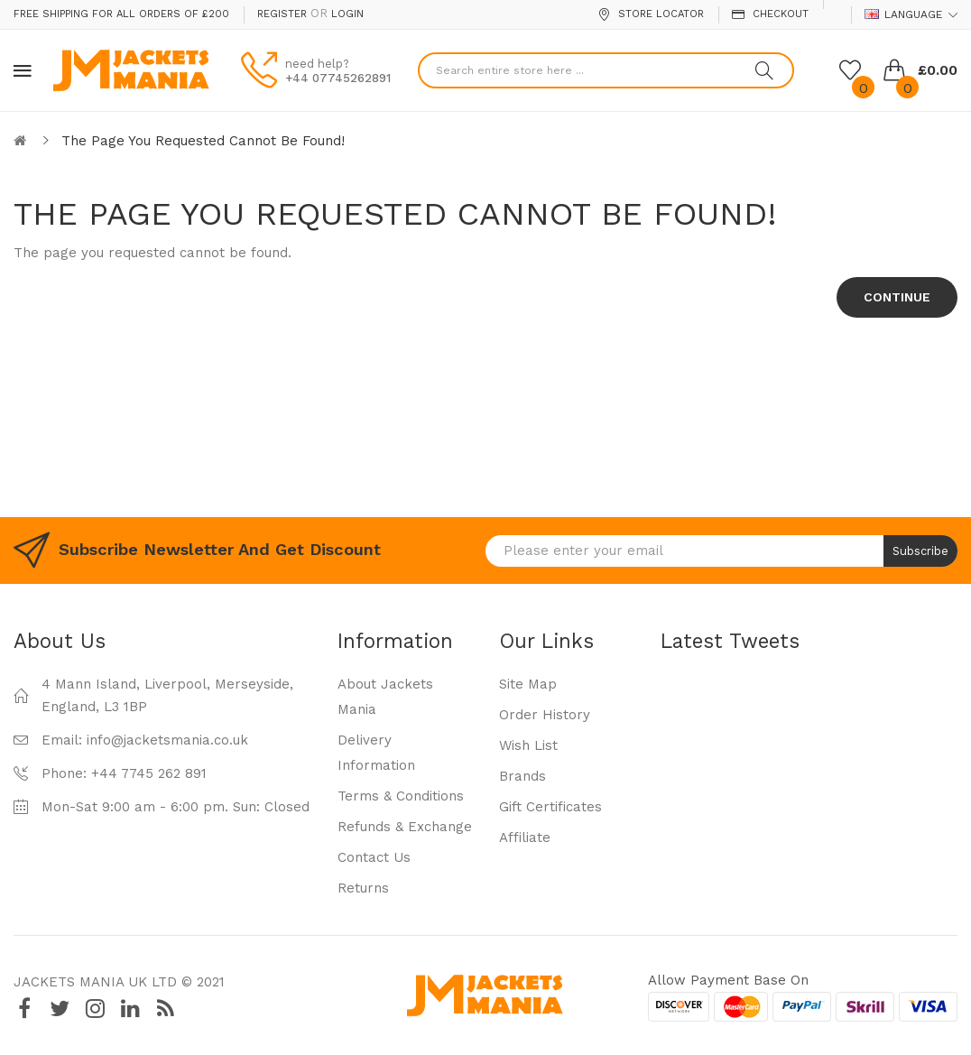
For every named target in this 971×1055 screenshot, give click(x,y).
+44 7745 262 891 (149, 773)
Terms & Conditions (401, 796)
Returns (363, 888)
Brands (522, 776)
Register (282, 14)
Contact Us (374, 857)
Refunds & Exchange (405, 827)
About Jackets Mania (385, 696)
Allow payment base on (728, 980)
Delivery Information (376, 752)
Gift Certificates (550, 807)
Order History (544, 715)
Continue (897, 297)
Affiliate (524, 837)
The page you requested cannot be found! (203, 141)
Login (347, 14)
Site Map (528, 684)
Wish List (528, 745)
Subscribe (920, 551)
